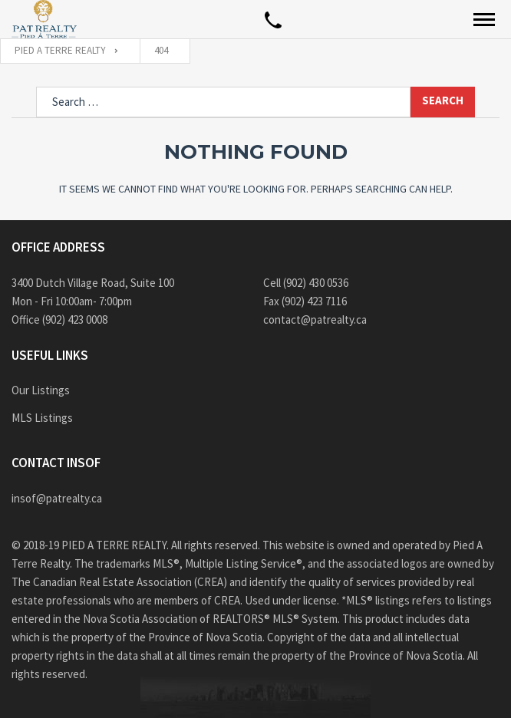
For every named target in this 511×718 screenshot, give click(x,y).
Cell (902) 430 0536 (305, 282)
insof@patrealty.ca (57, 498)
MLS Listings (42, 417)
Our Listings (41, 390)
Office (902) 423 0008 (59, 319)
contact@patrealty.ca (315, 319)
